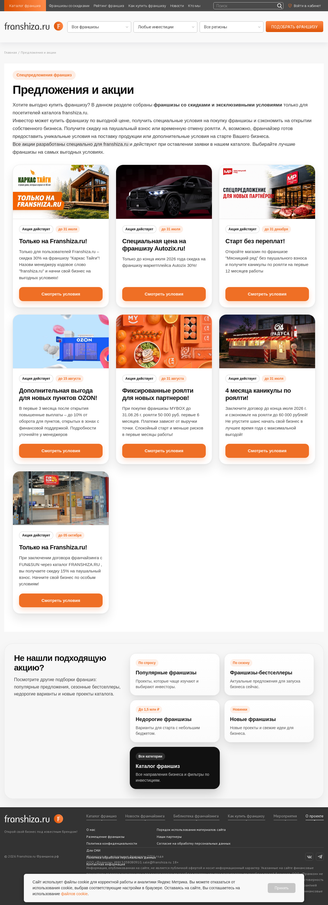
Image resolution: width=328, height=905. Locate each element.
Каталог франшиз (25, 6)
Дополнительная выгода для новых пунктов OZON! (58, 394)
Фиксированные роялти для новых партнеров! (157, 394)
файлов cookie (74, 894)
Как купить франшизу (147, 6)
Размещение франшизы (105, 836)
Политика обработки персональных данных (121, 857)
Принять (281, 887)
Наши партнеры (169, 836)
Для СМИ (93, 850)
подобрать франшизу (294, 27)
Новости (177, 6)
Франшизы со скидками (69, 6)
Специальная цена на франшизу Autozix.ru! (154, 245)
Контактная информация (105, 864)
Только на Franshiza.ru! (53, 241)
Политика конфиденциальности (111, 843)
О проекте (315, 815)
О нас (90, 829)
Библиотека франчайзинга (196, 815)
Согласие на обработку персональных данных (193, 843)
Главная (10, 52)
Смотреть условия (60, 294)
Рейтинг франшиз (109, 6)
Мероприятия (285, 815)
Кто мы (194, 6)
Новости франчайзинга (145, 815)
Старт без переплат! (255, 241)
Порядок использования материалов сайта (191, 829)
